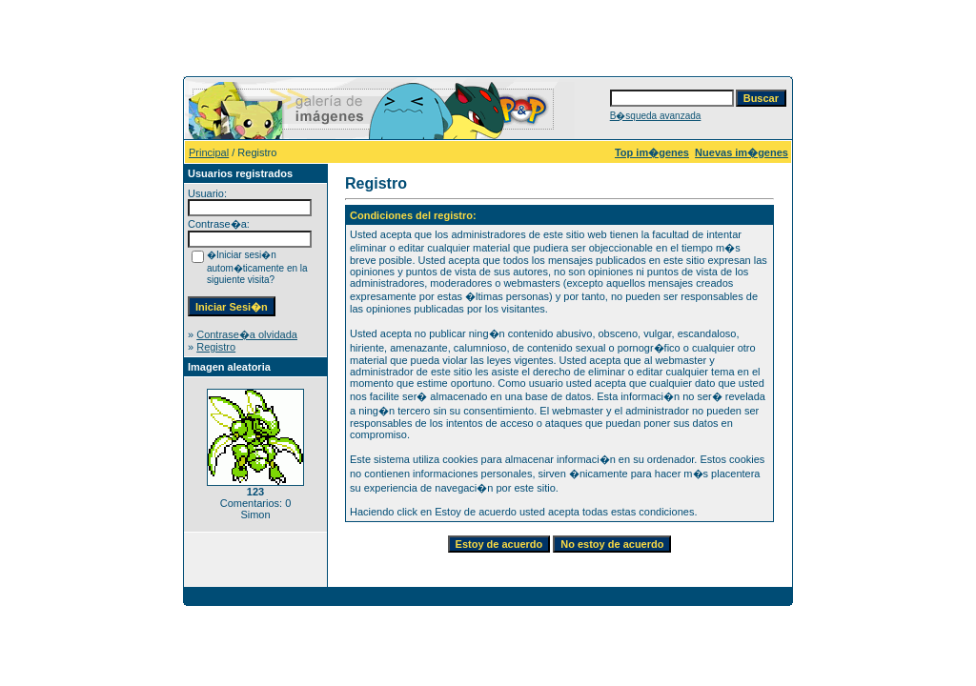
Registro (215, 347)
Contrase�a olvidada (246, 334)
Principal (209, 152)
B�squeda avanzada (656, 116)
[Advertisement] (488, 36)
